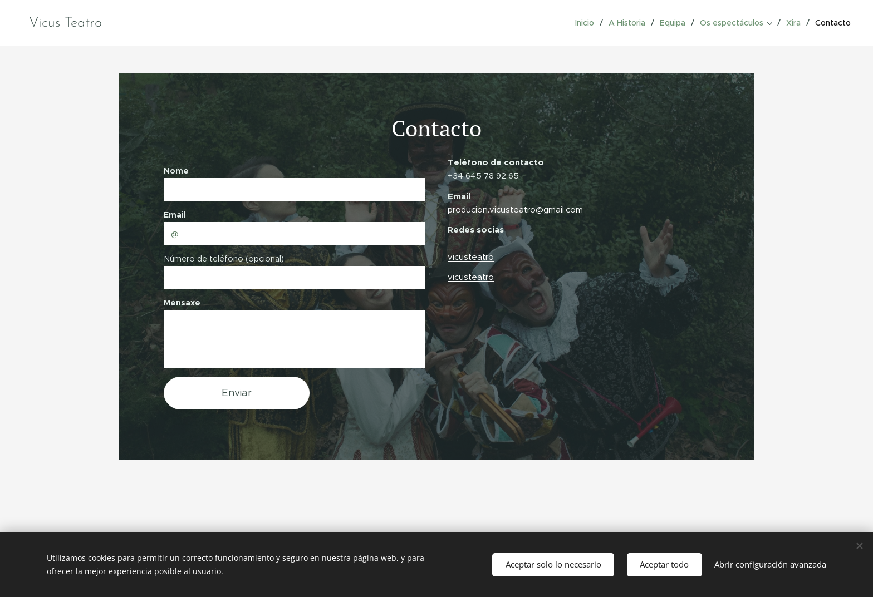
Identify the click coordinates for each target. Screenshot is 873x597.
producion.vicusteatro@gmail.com (515, 209)
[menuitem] (588, 23)
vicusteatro (471, 256)
